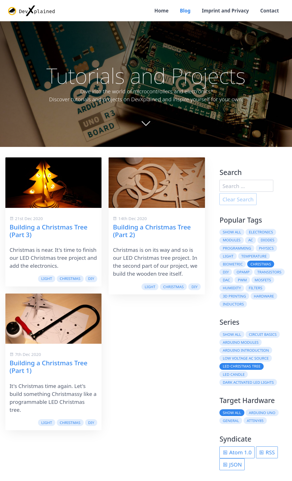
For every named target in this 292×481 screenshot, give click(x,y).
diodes (267, 239)
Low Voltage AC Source (246, 358)
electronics (261, 232)
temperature (254, 256)
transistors (269, 272)
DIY (91, 278)
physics (266, 248)
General (231, 420)
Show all (232, 232)
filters (255, 287)
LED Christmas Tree (242, 366)
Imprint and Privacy (225, 10)
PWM (242, 279)
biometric (233, 264)
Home (162, 10)
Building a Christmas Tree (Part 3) (49, 231)
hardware (264, 296)
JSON (232, 464)
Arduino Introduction (246, 350)
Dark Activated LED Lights (248, 382)
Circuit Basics (263, 334)
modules (232, 239)
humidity (232, 287)
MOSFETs (263, 279)
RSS (267, 452)
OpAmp (242, 272)
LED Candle (234, 374)
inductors (233, 304)
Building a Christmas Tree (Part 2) (152, 231)
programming (237, 248)
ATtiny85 (255, 420)
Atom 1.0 (237, 452)
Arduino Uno (262, 412)
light (46, 278)
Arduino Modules (241, 342)
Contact (269, 10)
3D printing (234, 296)
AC (250, 239)
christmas (70, 278)
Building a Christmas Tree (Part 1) (49, 366)
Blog (185, 10)
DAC (226, 279)
